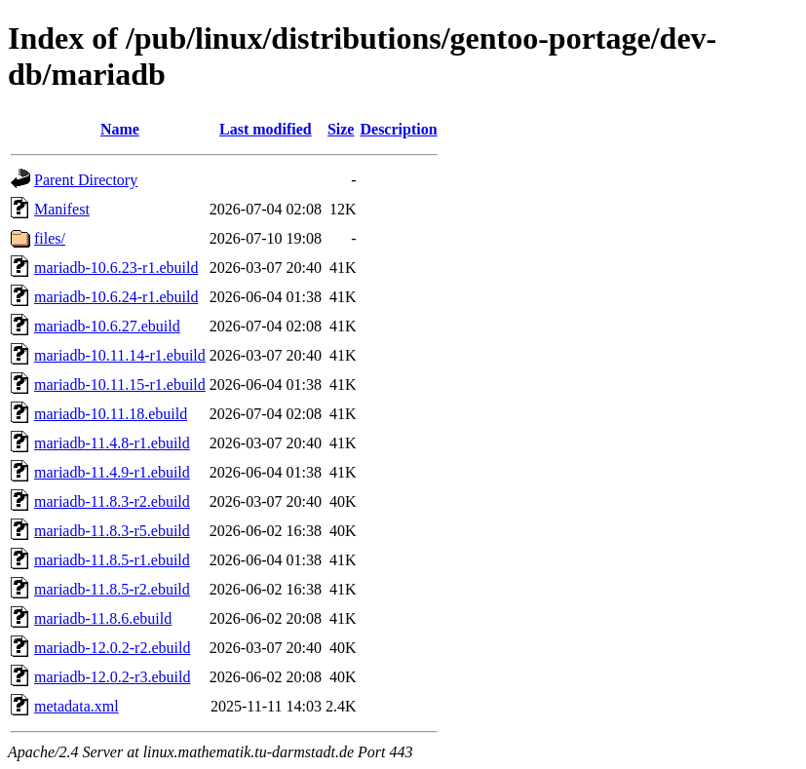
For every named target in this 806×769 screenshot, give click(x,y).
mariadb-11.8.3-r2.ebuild (112, 501)
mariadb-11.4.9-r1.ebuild (112, 472)
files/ (49, 238)
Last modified (265, 129)
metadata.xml (76, 706)
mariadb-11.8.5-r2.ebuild (112, 589)
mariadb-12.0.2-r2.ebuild (112, 647)
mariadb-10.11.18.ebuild (110, 413)
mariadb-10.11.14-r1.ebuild (120, 355)
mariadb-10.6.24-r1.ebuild (116, 296)
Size (341, 129)
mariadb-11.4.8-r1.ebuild (112, 443)
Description (398, 129)
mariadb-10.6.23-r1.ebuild (116, 267)
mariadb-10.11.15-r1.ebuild (120, 384)
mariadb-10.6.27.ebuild (107, 326)
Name (119, 129)
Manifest (62, 209)
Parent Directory (85, 180)
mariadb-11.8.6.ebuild (103, 618)
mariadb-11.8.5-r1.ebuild (112, 560)
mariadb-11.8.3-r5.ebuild (112, 530)
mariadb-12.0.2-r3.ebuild (112, 677)
